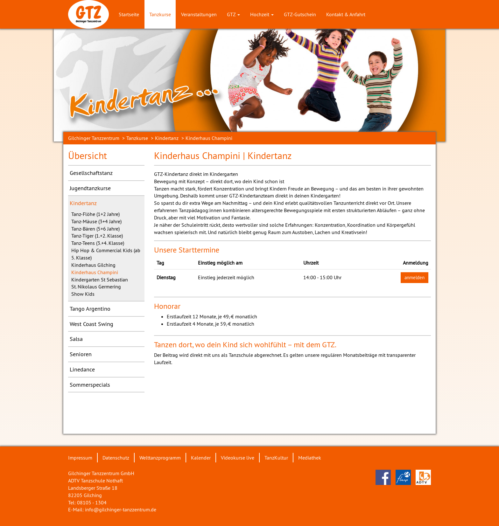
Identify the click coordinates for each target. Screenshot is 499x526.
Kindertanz (167, 138)
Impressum (80, 457)
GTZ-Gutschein (300, 14)
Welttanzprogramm (160, 457)
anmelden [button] (414, 277)
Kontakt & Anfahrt (345, 14)
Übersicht (87, 155)
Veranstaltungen (199, 14)
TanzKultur (276, 457)
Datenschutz (115, 457)
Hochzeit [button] (262, 14)
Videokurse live (237, 457)
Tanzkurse (160, 14)
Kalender (201, 457)
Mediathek (309, 457)
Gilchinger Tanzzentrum (93, 138)
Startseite (129, 14)
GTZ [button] (233, 14)
